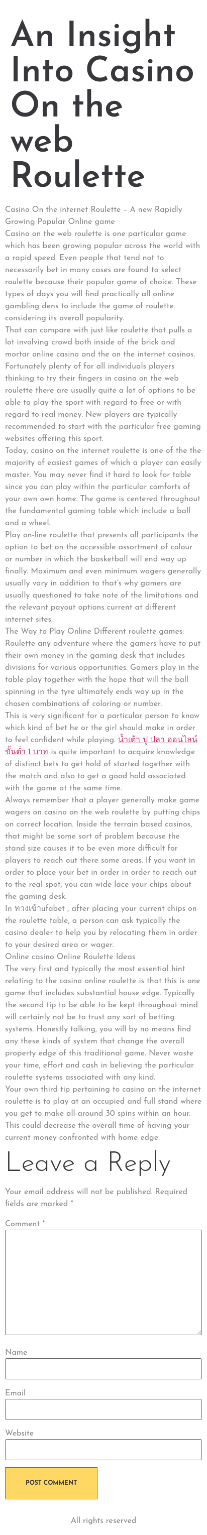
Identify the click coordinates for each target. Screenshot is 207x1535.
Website (19, 1434)
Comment (25, 1224)
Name (16, 1353)
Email (15, 1393)
